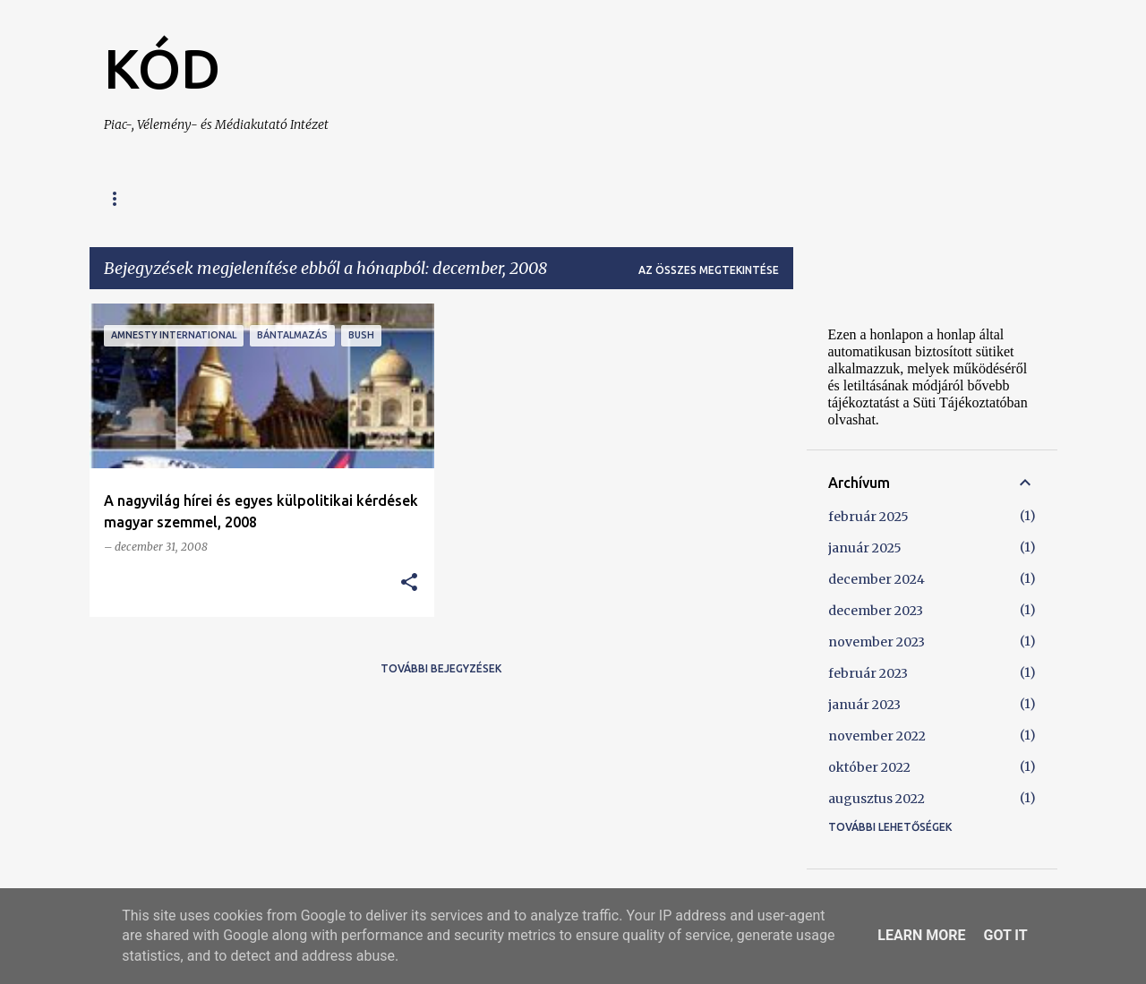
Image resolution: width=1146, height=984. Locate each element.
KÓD (162, 68)
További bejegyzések (441, 668)
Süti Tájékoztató (610, 198)
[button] (409, 583)
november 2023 (876, 642)
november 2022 (877, 736)
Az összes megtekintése (708, 270)
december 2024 (876, 579)
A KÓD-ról (225, 198)
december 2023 (875, 611)
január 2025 (865, 548)
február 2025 (868, 517)
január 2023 (864, 705)
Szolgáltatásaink (352, 198)
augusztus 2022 (876, 799)
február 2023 (868, 673)
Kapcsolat (482, 198)
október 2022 (869, 767)
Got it (1005, 935)
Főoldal (130, 198)
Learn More (921, 935)
